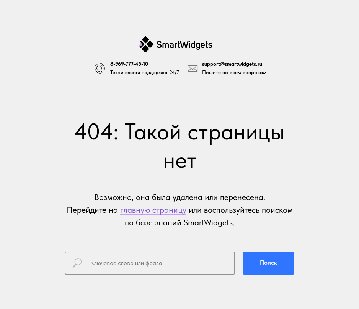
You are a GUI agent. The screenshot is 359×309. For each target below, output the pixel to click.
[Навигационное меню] (13, 11)
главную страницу (153, 210)
